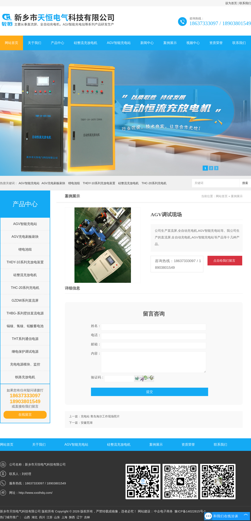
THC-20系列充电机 (154, 183)
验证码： (97, 377)
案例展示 (170, 43)
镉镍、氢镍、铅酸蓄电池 (25, 326)
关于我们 (34, 43)
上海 (64, 517)
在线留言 (25, 414)
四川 (42, 517)
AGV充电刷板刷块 (53, 183)
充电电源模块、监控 (25, 364)
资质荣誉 (216, 43)
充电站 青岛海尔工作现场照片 (100, 416)
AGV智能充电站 (119, 43)
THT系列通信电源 (25, 339)
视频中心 (193, 43)
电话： (96, 335)
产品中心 (57, 43)
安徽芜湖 (86, 422)
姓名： (96, 326)
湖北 (34, 517)
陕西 (72, 517)
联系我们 (245, 3)
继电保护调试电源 (25, 351)
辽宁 (79, 517)
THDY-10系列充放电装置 (99, 183)
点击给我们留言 (224, 260)
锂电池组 (74, 183)
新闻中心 (147, 43)
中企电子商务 (163, 511)
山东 (57, 517)
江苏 (50, 517)
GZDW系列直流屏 (25, 300)
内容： (96, 353)
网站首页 (11, 43)
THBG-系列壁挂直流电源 (25, 313)
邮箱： (96, 344)
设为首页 (231, 3)
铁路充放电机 (25, 377)
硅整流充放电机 (85, 43)
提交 (149, 392)
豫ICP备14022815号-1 (190, 511)
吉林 (87, 517)
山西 (27, 517)
